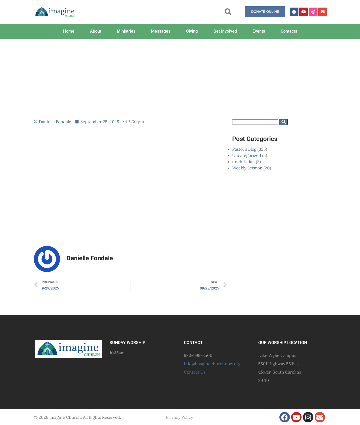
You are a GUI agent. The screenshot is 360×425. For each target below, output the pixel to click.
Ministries (126, 31)
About (95, 31)
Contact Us (194, 372)
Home (68, 31)
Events (259, 31)
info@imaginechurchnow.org (212, 363)
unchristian (243, 161)
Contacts (289, 31)
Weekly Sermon (247, 167)
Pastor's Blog (244, 149)
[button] (228, 12)
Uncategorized (246, 155)
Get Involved (225, 31)
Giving (192, 31)
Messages (160, 31)
